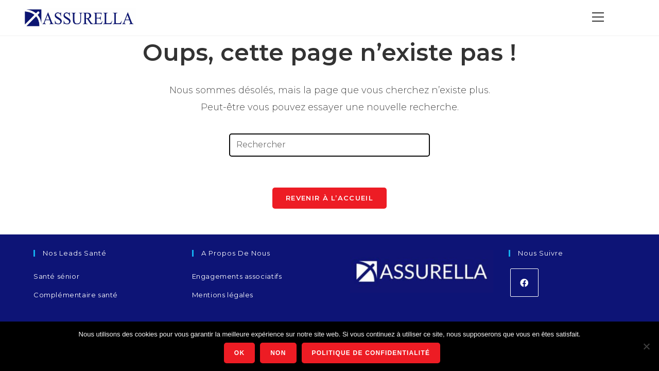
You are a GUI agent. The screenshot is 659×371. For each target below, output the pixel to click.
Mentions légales (223, 295)
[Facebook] (524, 282)
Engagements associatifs (237, 276)
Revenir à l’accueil (329, 198)
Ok (239, 353)
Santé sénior (56, 276)
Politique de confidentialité (371, 353)
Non (278, 353)
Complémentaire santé (75, 295)
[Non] (646, 346)
